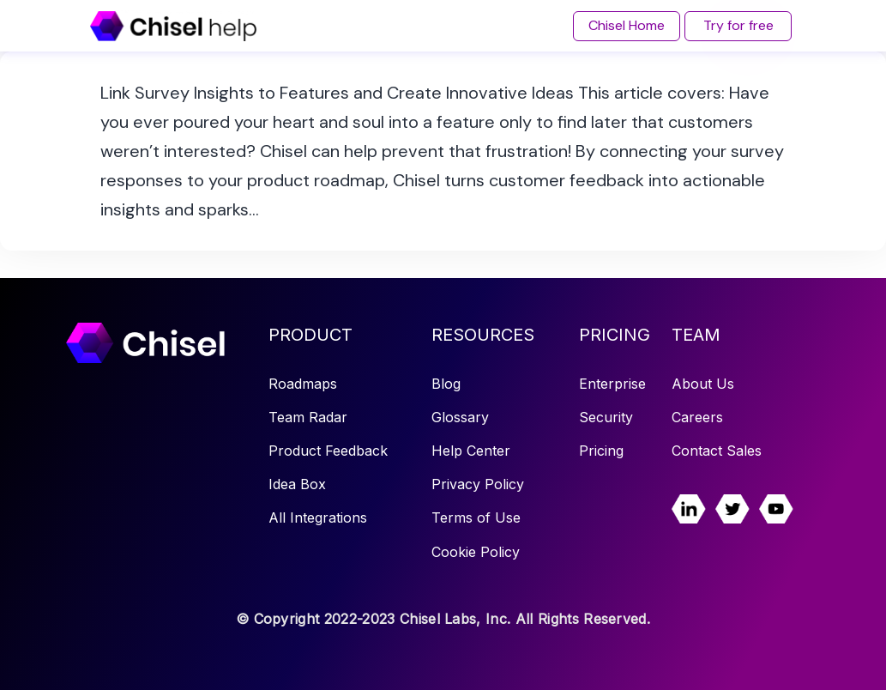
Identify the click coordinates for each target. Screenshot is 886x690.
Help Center (470, 450)
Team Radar (307, 417)
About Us (703, 383)
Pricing (601, 450)
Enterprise (612, 383)
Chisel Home (626, 25)
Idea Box (297, 484)
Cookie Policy (475, 551)
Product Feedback (328, 450)
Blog (446, 383)
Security (606, 417)
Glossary (460, 417)
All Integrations (317, 517)
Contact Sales (717, 450)
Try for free (738, 25)
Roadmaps (302, 383)
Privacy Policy (477, 484)
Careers (697, 417)
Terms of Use (476, 517)
